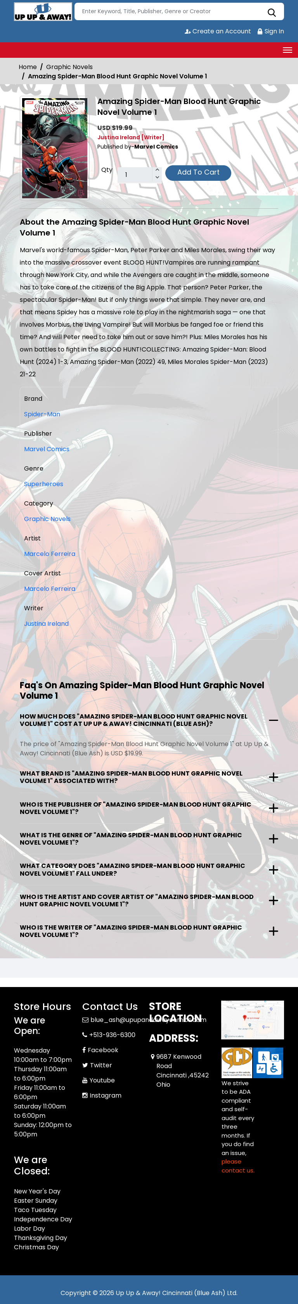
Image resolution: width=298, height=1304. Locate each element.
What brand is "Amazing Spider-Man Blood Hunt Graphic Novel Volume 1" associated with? (131, 777)
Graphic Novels (69, 66)
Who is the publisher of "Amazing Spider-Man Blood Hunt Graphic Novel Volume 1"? (135, 808)
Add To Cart (198, 172)
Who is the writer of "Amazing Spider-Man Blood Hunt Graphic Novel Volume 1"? (131, 931)
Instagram (105, 1095)
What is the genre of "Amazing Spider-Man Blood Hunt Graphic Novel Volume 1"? (131, 839)
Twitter (101, 1065)
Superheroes (43, 484)
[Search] (179, 11)
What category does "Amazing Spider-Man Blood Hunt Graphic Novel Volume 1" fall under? (132, 869)
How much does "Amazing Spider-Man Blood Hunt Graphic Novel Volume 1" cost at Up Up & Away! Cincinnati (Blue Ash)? (134, 720)
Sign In (270, 31)
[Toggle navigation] (287, 50)
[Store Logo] (43, 11)
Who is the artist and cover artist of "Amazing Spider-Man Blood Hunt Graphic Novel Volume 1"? (137, 900)
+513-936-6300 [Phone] (112, 1034)
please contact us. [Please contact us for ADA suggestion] (238, 1165)
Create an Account (218, 31)
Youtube (102, 1080)
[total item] (140, 175)
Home (28, 66)
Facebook (103, 1050)
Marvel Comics (46, 449)
